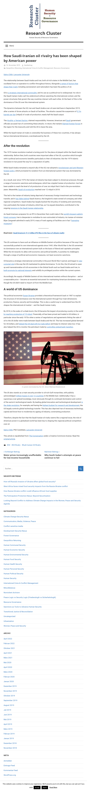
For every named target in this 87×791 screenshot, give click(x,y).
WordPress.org (10, 775)
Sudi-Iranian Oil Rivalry (32, 445)
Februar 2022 (9, 643)
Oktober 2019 (9, 696)
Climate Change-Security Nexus (16, 517)
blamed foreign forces (71, 124)
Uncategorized (9, 616)
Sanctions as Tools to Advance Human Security (23, 607)
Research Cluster (43, 33)
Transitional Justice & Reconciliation (18, 612)
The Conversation (36, 436)
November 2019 (10, 691)
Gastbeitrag (28, 65)
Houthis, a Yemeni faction (17, 120)
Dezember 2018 (10, 743)
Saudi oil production (26, 189)
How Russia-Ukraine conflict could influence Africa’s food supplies (30, 491)
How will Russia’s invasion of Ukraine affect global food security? (30, 482)
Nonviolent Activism (12, 592)
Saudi (68, 120)
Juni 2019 (8, 715)
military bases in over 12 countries (30, 396)
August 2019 (9, 705)
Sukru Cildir (8, 74)
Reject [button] (45, 787)
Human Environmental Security (16, 555)
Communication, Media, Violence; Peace (20, 521)
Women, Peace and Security (15, 626)
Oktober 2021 (9, 648)
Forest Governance (11, 536)
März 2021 (8, 658)
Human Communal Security (15, 545)
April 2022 (8, 639)
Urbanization (9, 621)
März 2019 (8, 729)
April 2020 (8, 667)
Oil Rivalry (16, 445)
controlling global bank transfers (60, 327)
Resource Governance (61, 68)
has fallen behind (22, 199)
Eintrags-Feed (9, 765)
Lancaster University (21, 74)
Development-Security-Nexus (15, 531)
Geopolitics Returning (14, 68)
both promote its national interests (18, 270)
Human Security (10, 578)
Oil (9, 445)
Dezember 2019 (10, 686)
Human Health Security (13, 564)
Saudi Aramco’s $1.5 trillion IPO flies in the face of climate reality (38, 233)
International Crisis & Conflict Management (37, 68)
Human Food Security (12, 559)
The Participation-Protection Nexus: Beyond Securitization (27, 496)
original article (9, 439)
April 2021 (8, 653)
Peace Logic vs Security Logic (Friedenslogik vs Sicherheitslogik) (30, 597)
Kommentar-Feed (11, 770)
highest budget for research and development (61, 405)
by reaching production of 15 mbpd (18, 314)
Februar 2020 (9, 677)
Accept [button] (37, 787)
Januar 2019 (9, 738)
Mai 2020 (7, 662)
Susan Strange (29, 296)
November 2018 (10, 748)
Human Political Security (13, 574)
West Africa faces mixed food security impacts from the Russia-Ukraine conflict (36, 486)
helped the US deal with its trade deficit (34, 324)
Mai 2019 (7, 719)
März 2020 (8, 672)
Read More (53, 787)
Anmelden (8, 761)
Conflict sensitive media (13, 526)
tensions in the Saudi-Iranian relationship (27, 208)
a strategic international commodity (22, 93)
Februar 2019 (9, 734)
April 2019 (8, 724)
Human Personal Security (14, 569)
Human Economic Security (14, 550)
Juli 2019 (7, 710)
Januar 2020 (9, 681)
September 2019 (10, 700)
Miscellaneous (9, 588)
